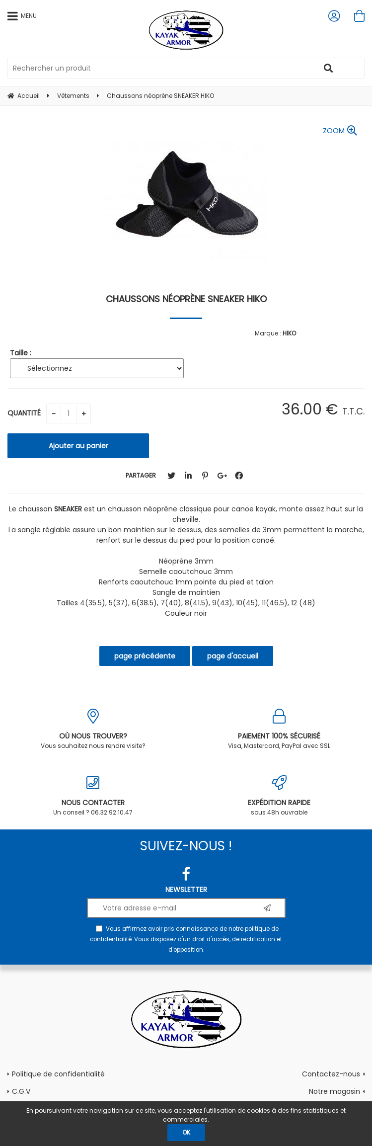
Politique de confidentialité (58, 1074)
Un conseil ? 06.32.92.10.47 (93, 796)
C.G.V (21, 1091)
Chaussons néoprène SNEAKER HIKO (186, 299)
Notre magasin (334, 1091)
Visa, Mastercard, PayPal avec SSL (279, 729)
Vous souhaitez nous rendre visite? (93, 729)
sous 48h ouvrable (279, 796)
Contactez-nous (331, 1074)
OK (186, 1132)
